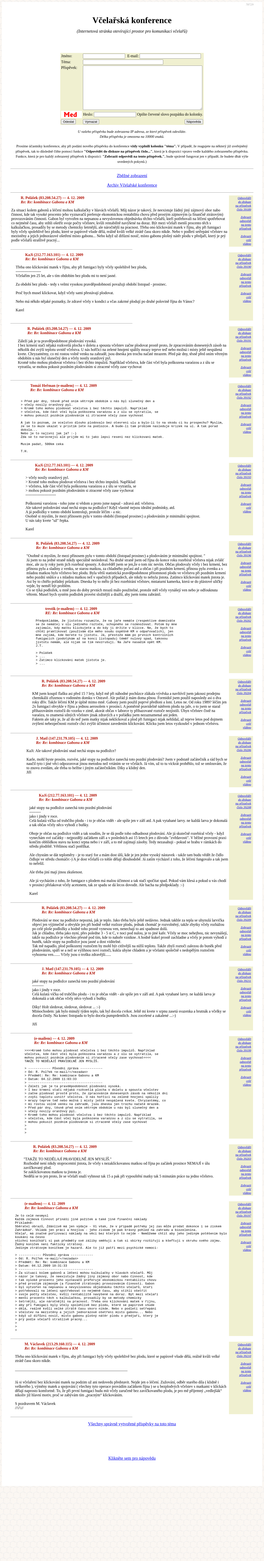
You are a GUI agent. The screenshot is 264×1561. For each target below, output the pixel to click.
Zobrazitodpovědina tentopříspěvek (245, 231)
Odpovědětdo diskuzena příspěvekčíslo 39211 (243, 1005)
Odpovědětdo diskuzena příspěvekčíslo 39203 (243, 1200)
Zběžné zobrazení (132, 184)
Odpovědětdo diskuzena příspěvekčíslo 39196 (243, 569)
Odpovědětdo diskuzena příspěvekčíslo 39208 (243, 831)
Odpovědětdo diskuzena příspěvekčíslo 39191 (243, 343)
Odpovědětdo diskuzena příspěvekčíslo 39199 (243, 1074)
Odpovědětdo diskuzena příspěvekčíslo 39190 (243, 269)
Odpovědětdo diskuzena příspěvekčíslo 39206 (243, 774)
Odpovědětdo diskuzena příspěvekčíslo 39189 (243, 212)
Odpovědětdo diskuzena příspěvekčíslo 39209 (243, 944)
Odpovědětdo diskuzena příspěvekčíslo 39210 (243, 1420)
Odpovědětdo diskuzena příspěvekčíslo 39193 (243, 491)
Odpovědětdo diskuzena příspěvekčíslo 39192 (243, 400)
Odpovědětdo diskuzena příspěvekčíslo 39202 (243, 634)
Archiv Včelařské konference (132, 193)
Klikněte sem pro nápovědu (132, 1529)
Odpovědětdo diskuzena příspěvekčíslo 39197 (243, 1256)
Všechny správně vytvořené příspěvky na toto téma (132, 1494)
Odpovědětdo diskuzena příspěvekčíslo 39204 (243, 717)
